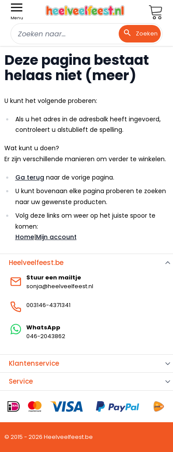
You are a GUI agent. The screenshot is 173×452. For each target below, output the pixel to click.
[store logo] (85, 10)
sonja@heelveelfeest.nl (59, 286)
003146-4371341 (48, 305)
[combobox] (86, 33)
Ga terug (29, 177)
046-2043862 (45, 336)
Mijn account (56, 237)
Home (24, 237)
